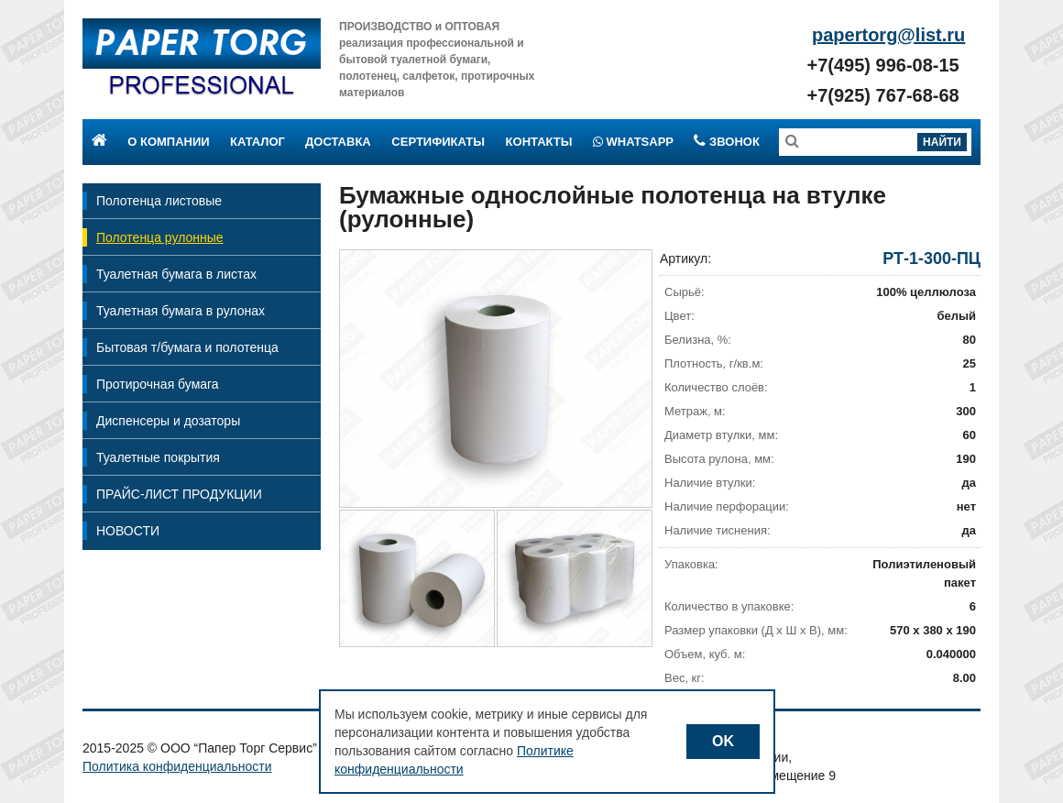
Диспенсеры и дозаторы (168, 420)
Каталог (257, 141)
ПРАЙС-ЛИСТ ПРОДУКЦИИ (179, 494)
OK (723, 741)
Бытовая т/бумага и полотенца (187, 347)
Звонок (726, 141)
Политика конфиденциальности (177, 766)
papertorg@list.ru (888, 35)
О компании (168, 141)
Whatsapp (633, 141)
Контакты (539, 141)
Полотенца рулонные (160, 237)
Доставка (338, 141)
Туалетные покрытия (158, 457)
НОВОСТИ (127, 530)
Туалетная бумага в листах (176, 274)
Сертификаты (438, 141)
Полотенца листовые (159, 200)
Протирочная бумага (157, 384)
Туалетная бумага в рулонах (180, 310)
